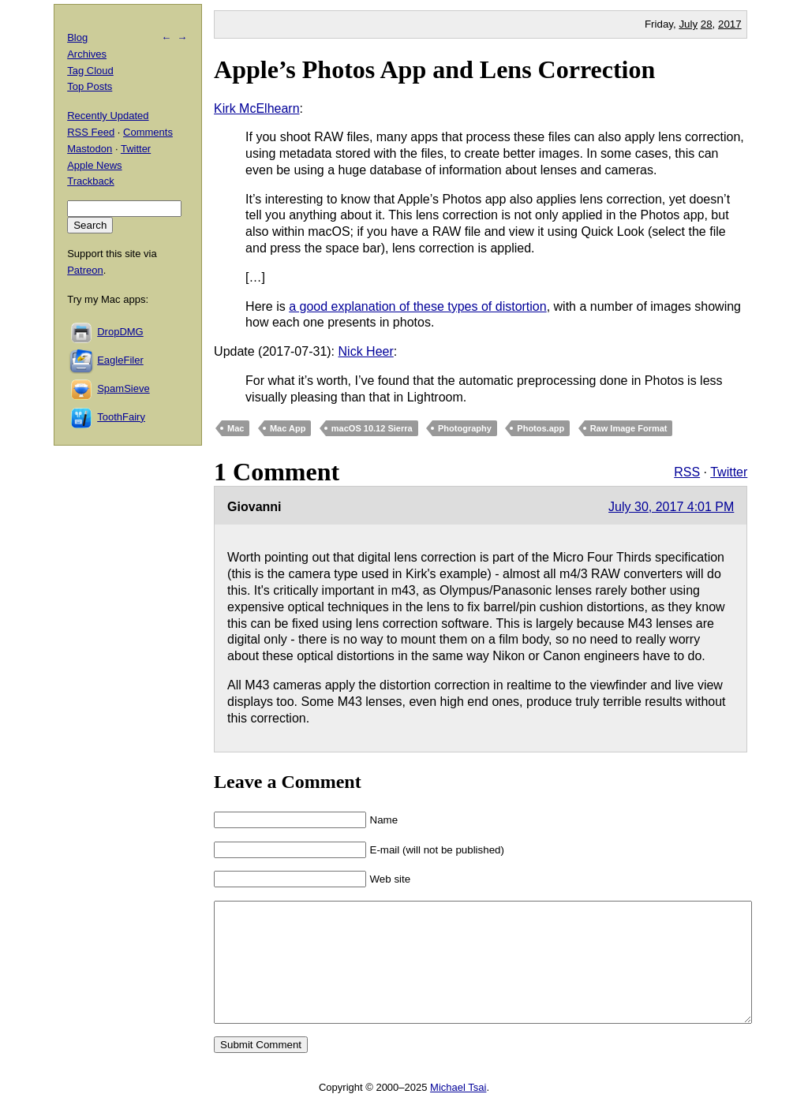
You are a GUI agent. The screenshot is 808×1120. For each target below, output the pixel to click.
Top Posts (89, 86)
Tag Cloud (90, 71)
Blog (77, 37)
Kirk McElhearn (256, 108)
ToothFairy (121, 417)
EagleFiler (120, 360)
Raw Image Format (629, 428)
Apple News (94, 165)
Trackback (90, 181)
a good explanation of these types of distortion (417, 306)
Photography (465, 428)
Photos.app (540, 428)
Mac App (287, 428)
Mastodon (89, 149)
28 (707, 24)
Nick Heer (366, 351)
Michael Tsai (458, 1111)
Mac (235, 428)
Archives (87, 54)
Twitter (728, 472)
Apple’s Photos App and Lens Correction (434, 69)
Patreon (85, 270)
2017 (730, 24)
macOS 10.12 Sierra (372, 428)
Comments (148, 132)
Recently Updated (107, 115)
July (688, 24)
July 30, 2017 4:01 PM (671, 506)
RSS (687, 472)
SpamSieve (123, 388)
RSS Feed (90, 132)
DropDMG (120, 332)
